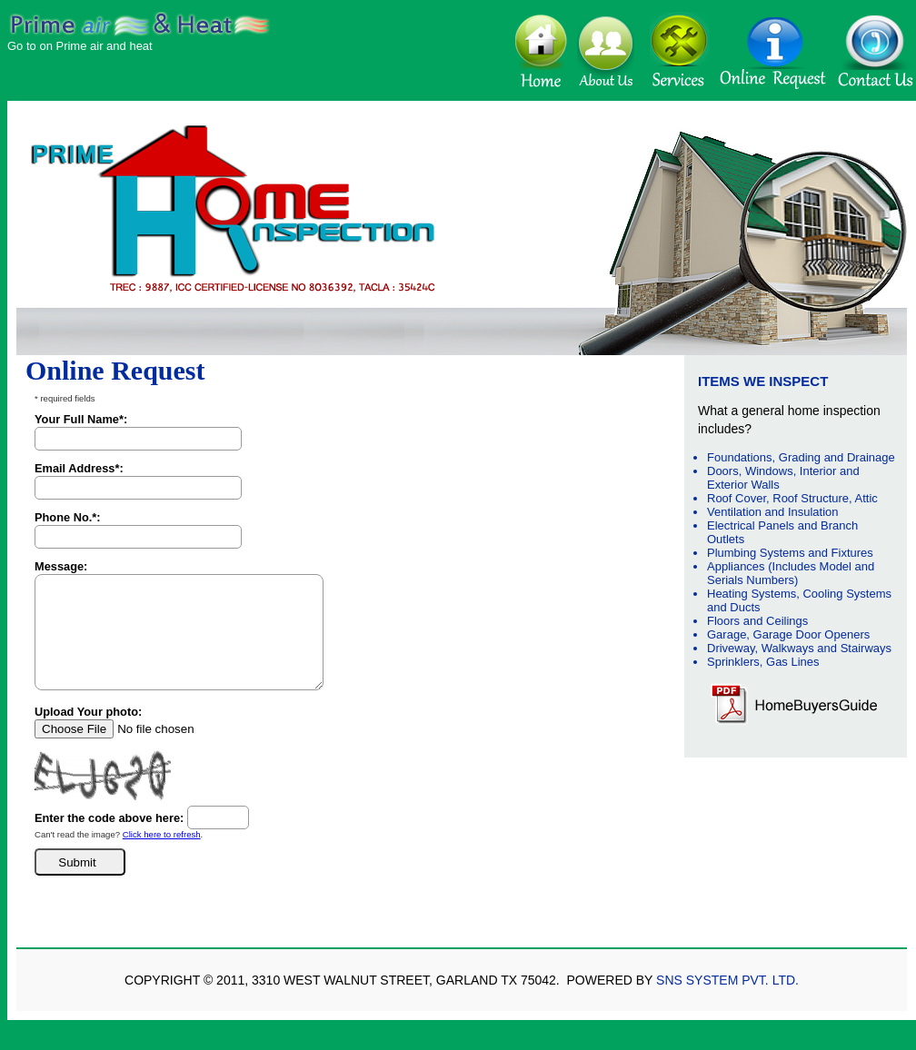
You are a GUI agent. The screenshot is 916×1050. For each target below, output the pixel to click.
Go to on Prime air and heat (80, 46)
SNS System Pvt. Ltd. (727, 980)
